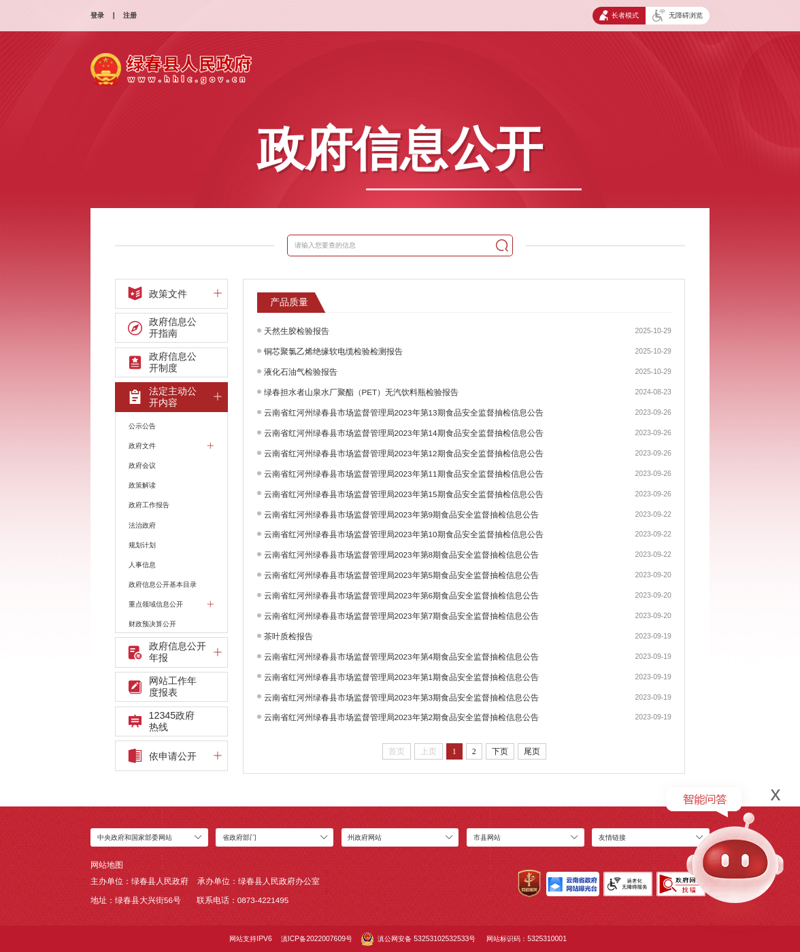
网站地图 (106, 864)
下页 (500, 751)
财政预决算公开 (152, 624)
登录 (97, 15)
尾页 (532, 751)
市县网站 (487, 837)
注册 (130, 15)
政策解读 (142, 485)
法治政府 (142, 525)
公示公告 (142, 426)
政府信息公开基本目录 (163, 584)
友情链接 (612, 837)
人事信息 (142, 564)
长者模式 (619, 15)
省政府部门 (239, 837)
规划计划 (142, 545)
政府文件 (171, 446)
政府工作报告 (149, 505)
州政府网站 (365, 837)
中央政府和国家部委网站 (134, 837)
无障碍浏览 (677, 16)
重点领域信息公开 (171, 604)
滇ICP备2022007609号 (316, 938)
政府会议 (142, 465)
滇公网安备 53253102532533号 (418, 939)
